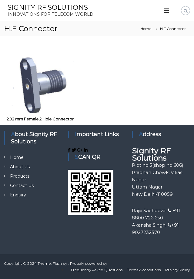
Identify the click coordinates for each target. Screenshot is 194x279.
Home (17, 157)
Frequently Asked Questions (96, 270)
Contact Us (22, 185)
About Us (20, 166)
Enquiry (18, 195)
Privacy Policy (177, 270)
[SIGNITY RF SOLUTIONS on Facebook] (70, 150)
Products (19, 176)
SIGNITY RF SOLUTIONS (48, 7)
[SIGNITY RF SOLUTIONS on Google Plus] (80, 150)
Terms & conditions (144, 270)
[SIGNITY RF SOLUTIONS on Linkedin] (86, 150)
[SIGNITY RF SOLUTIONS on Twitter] (74, 150)
